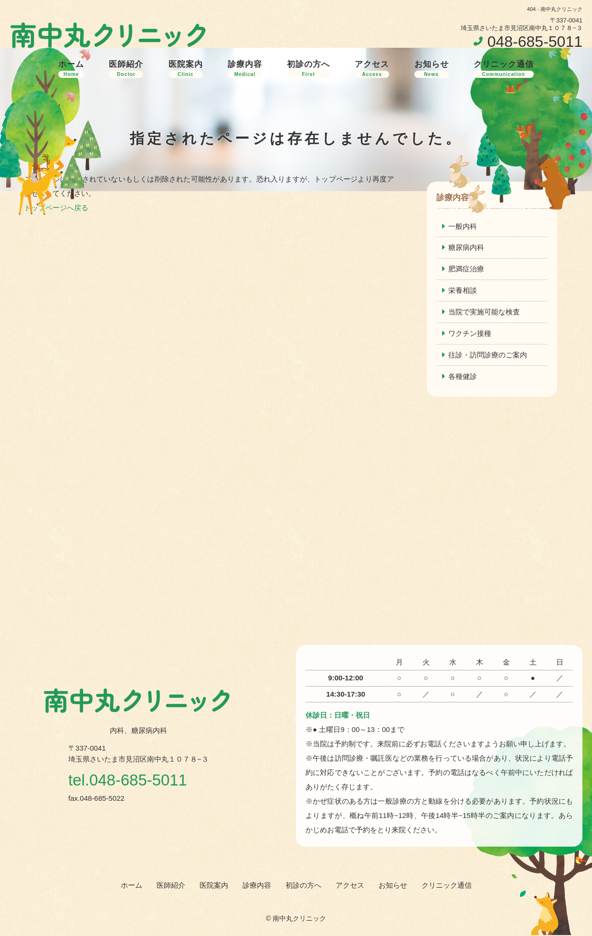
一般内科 (462, 226)
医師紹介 (126, 69)
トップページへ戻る (56, 208)
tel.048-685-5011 (129, 781)
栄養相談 (462, 291)
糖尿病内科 (466, 248)
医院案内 (186, 69)
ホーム (71, 69)
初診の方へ (308, 69)
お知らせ (431, 69)
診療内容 (245, 69)
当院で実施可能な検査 (484, 312)
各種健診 (462, 377)
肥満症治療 (466, 269)
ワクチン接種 (469, 334)
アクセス (372, 69)
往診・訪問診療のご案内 (487, 355)
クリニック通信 (504, 69)
